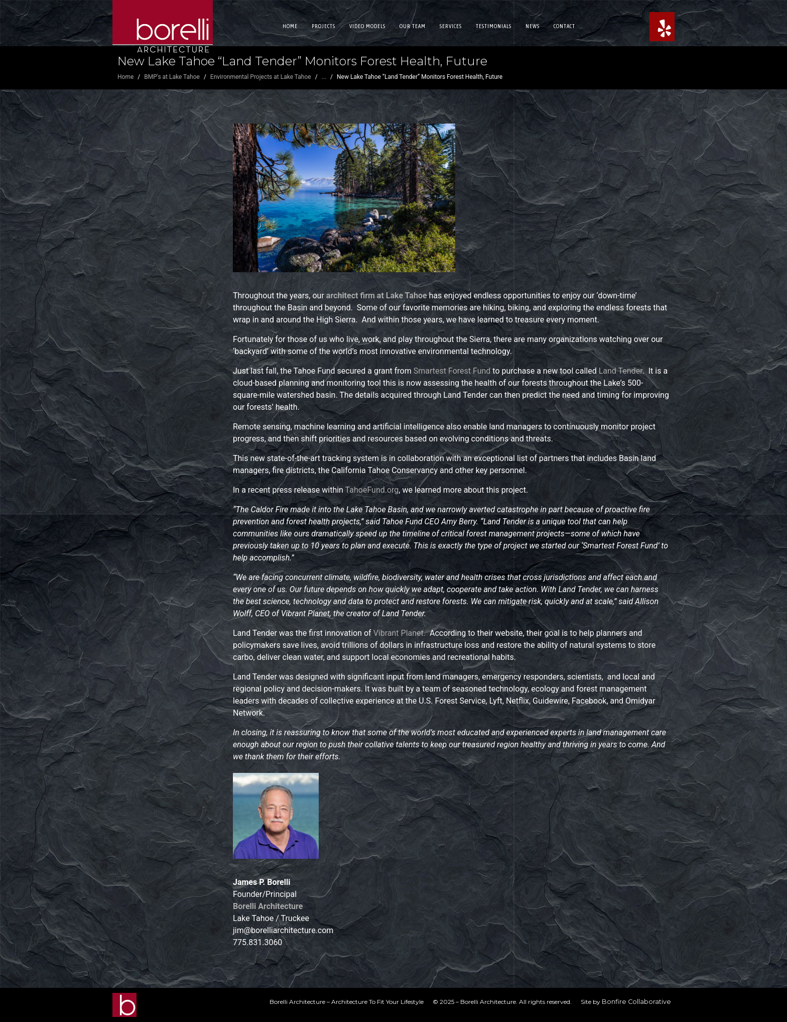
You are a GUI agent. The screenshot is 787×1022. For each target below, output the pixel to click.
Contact (564, 26)
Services (451, 26)
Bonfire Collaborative (636, 1001)
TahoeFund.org (372, 490)
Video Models (367, 26)
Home (290, 26)
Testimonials (493, 26)
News (533, 26)
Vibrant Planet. (401, 633)
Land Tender (620, 371)
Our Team (413, 26)
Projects (323, 26)
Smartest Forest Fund (452, 371)
